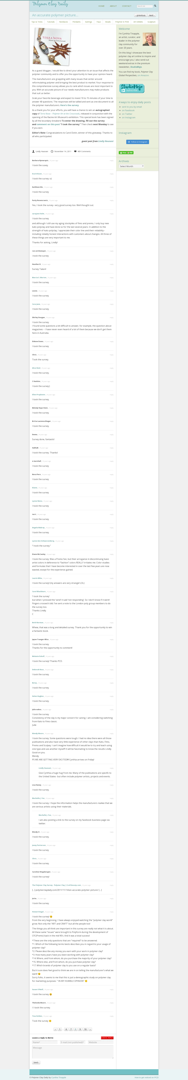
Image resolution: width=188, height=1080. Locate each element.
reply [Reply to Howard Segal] (111, 912)
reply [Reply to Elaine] (111, 488)
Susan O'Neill (37, 989)
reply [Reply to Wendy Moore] (111, 733)
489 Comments (82, 151)
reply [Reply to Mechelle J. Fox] (111, 798)
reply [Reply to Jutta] (111, 898)
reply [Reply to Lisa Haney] (111, 785)
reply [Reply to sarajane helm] (111, 214)
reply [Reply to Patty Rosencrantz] (111, 200)
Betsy (34, 683)
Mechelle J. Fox (38, 798)
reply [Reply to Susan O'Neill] (111, 989)
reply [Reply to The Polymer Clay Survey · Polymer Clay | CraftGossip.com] (111, 885)
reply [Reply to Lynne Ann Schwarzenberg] (111, 541)
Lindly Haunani (105, 141)
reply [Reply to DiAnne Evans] (111, 341)
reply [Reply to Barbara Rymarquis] (111, 160)
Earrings (88, 22)
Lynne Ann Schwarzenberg (43, 541)
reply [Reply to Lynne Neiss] (111, 501)
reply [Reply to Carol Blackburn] (111, 591)
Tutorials (51, 22)
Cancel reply (107, 1038)
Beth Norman (37, 622)
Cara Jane (36, 304)
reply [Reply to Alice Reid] (111, 368)
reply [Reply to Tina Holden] (111, 1016)
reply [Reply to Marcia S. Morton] (111, 278)
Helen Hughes (38, 696)
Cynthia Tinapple (58, 1077)
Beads (108, 22)
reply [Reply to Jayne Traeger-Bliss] (111, 639)
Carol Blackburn (39, 591)
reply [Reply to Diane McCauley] (111, 554)
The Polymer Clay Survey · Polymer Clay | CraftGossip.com (56, 885)
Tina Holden (37, 1016)
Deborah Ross (38, 669)
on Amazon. (143, 75)
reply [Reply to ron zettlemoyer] (111, 251)
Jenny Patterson (39, 845)
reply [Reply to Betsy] (111, 683)
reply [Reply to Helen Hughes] (111, 696)
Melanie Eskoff (38, 656)
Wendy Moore (38, 733)
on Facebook (128, 110)
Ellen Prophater (38, 394)
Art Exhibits (138, 22)
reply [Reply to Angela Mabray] (111, 528)
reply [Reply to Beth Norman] (111, 623)
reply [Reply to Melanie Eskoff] (111, 656)
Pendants (77, 22)
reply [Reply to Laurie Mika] (111, 578)
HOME (101, 6)
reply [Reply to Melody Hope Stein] (111, 408)
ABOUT (113, 6)
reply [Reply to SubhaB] (111, 448)
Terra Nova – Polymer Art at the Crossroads (60, 113)
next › (151, 15)
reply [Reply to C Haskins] (111, 381)
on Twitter (127, 113)
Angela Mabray (38, 528)
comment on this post (48, 124)
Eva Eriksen (37, 174)
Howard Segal (38, 912)
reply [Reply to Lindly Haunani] (111, 768)
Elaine (34, 488)
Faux (99, 22)
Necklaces (63, 22)
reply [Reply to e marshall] (111, 461)
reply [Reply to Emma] (111, 435)
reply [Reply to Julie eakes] (111, 709)
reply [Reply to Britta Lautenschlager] (111, 421)
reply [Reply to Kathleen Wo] (111, 187)
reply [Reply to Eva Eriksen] (111, 174)
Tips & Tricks (37, 22)
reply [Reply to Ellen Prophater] (111, 395)
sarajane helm (38, 214)
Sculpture (151, 22)
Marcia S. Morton (39, 277)
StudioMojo (136, 66)
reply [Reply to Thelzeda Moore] (111, 1003)
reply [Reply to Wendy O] (111, 832)
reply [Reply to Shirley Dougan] (111, 317)
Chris (34, 858)
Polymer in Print (122, 22)
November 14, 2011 (61, 151)
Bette (50, 1038)
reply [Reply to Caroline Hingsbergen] (111, 872)
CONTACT (126, 6)
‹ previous (140, 15)
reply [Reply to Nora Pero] (111, 474)
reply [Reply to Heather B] (111, 264)
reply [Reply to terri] (111, 514)
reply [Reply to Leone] (111, 291)
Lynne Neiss (37, 501)
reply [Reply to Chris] (111, 355)
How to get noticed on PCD (147, 1077)
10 (85, 1029)
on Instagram (128, 117)
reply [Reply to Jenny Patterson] (111, 845)
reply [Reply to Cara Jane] (111, 304)
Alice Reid (36, 368)
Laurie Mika (37, 578)
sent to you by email (132, 106)
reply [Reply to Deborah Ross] (111, 670)
